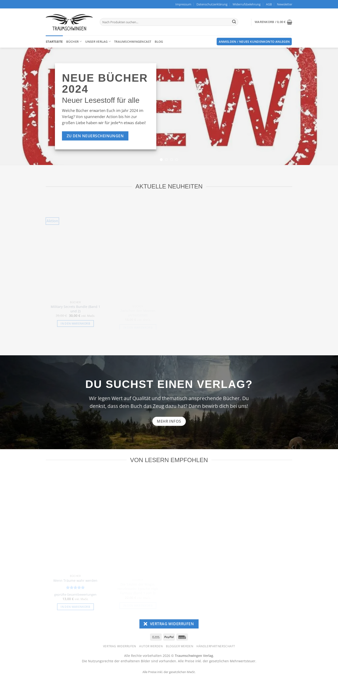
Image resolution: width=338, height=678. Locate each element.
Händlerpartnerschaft (215, 646)
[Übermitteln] (234, 22)
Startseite (54, 41)
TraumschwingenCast (132, 41)
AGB (269, 4)
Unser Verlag (98, 41)
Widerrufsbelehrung (247, 4)
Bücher (74, 41)
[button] (284, 4)
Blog (159, 41)
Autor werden (151, 646)
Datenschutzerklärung (211, 4)
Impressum (183, 4)
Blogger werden (179, 646)
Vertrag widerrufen (119, 646)
